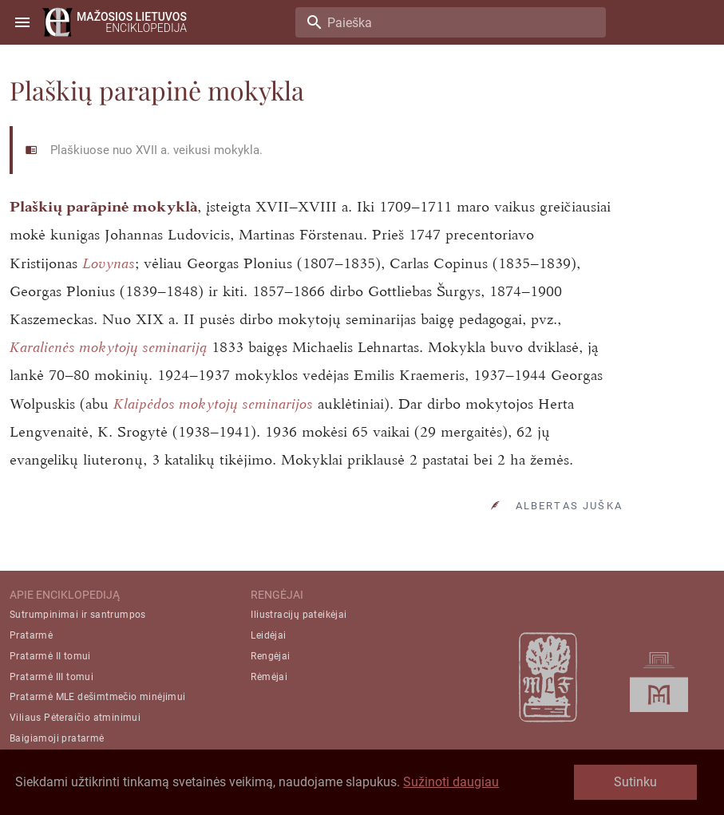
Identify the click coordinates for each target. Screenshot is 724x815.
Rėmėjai (269, 676)
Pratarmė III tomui (51, 676)
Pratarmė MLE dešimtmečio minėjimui (98, 696)
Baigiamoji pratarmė (57, 738)
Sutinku (635, 781)
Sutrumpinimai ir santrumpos (78, 614)
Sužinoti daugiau (451, 781)
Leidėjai (268, 635)
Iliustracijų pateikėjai (298, 614)
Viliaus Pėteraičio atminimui (75, 717)
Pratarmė (31, 635)
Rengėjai (270, 656)
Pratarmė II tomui (50, 656)
